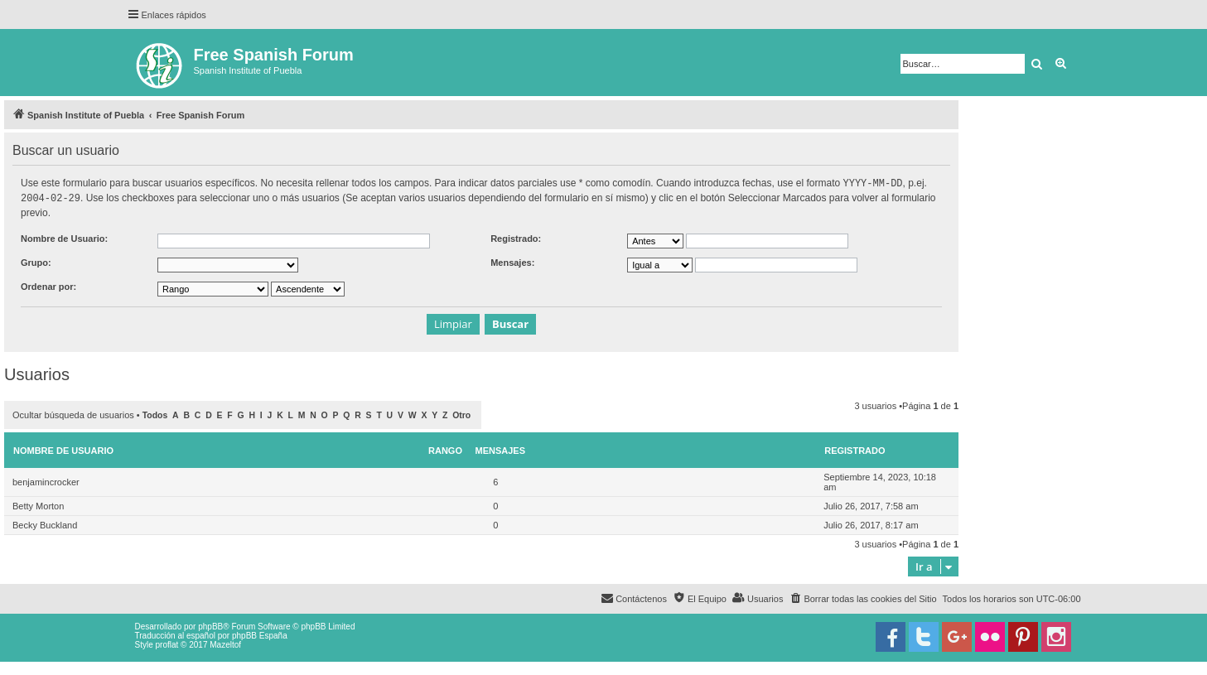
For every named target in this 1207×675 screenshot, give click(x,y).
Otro (461, 413)
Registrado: (515, 237)
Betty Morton (38, 504)
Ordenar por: (48, 285)
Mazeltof (225, 643)
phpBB (210, 624)
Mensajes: (512, 261)
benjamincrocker (46, 480)
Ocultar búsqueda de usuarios (73, 413)
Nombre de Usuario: (64, 237)
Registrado (854, 449)
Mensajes (501, 449)
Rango (445, 449)
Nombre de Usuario (63, 449)
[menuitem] (862, 597)
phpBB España (259, 634)
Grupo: (36, 261)
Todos (155, 413)
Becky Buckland (44, 523)
